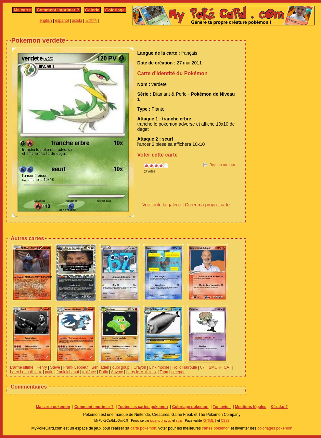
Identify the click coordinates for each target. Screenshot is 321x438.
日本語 (91, 20)
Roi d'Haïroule (185, 367)
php (163, 420)
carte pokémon (143, 428)
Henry (41, 367)
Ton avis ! (222, 406)
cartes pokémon (215, 428)
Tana (164, 372)
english (46, 20)
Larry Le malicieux (26, 372)
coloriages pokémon (274, 428)
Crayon (140, 367)
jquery (154, 420)
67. (203, 367)
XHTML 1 (209, 420)
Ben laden (100, 367)
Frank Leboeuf (75, 367)
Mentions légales (250, 406)
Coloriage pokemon (190, 406)
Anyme (117, 372)
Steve (55, 367)
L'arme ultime (21, 367)
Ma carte (22, 9)
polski (77, 20)
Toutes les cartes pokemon (143, 406)
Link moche (159, 367)
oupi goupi (121, 367)
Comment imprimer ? (58, 9)
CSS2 (225, 420)
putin (49, 372)
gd (170, 420)
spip (179, 420)
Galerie (92, 9)
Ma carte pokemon (53, 406)
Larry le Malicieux (141, 372)
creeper (178, 372)
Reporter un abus (222, 165)
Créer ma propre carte (207, 204)
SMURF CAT (220, 367)
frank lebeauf (68, 372)
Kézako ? (279, 406)
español (62, 20)
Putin (103, 372)
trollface (89, 372)
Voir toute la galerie (161, 204)
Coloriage (115, 9)
